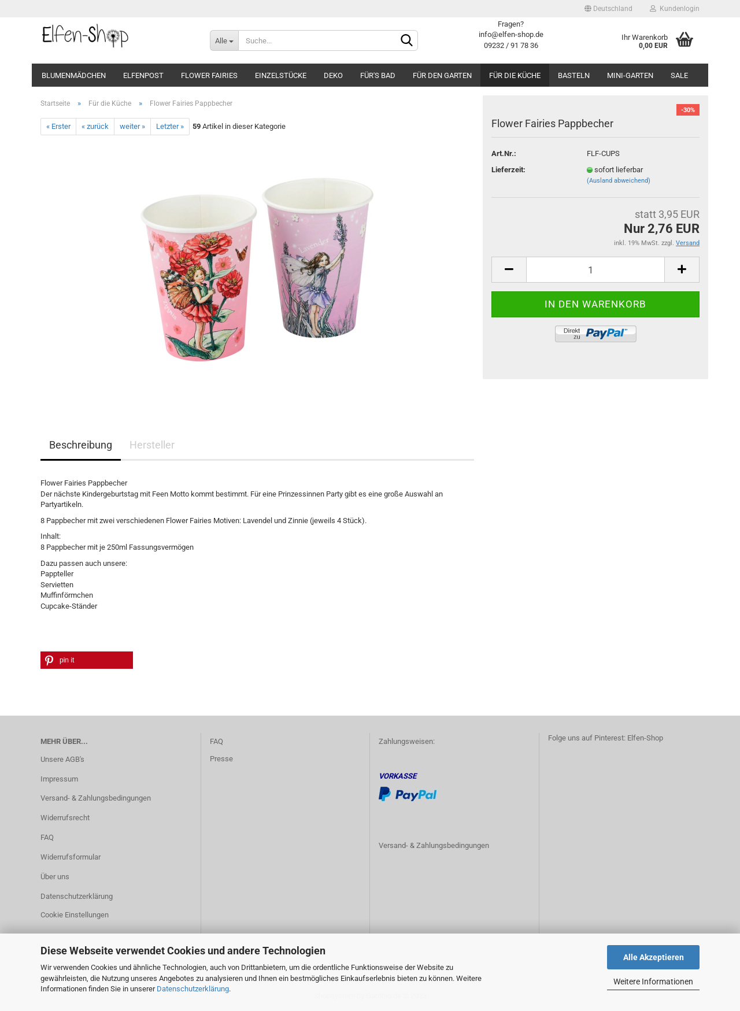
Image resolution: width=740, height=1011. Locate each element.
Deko (333, 75)
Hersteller (152, 445)
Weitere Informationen (653, 981)
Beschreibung (80, 445)
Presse (221, 758)
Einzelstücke (280, 75)
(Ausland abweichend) (618, 180)
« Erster (58, 126)
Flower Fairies (209, 75)
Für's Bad (377, 75)
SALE (679, 75)
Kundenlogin (675, 9)
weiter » (132, 126)
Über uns (54, 876)
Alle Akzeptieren (653, 957)
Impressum (59, 779)
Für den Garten (442, 75)
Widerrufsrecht (65, 817)
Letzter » (170, 126)
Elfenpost (143, 75)
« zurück (95, 126)
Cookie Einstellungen (74, 914)
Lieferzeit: (508, 169)
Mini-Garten (630, 75)
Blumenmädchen (74, 75)
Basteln (574, 75)
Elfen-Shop (645, 738)
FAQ (47, 837)
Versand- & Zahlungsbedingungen (95, 798)
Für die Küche (515, 75)
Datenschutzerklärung (193, 988)
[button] (86, 660)
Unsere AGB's (62, 759)
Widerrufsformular (70, 857)
